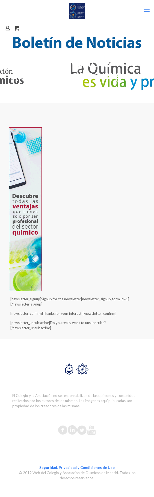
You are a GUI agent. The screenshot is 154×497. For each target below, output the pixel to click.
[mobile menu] (146, 9)
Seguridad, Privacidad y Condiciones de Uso (77, 467)
